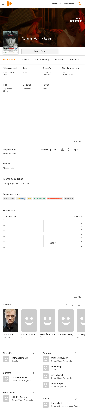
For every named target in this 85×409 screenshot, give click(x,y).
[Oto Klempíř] (66, 383)
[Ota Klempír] (66, 366)
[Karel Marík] (66, 403)
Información (9, 59)
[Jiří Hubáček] (66, 374)
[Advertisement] (42, 119)
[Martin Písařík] (30, 325)
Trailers (25, 59)
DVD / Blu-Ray (42, 59)
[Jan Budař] (12, 325)
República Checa (7, 90)
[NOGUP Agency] (26, 396)
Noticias (59, 59)
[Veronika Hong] (67, 325)
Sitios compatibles (49, 149)
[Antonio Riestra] (26, 377)
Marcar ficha (39, 51)
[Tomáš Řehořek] (26, 357)
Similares (74, 59)
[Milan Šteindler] (49, 325)
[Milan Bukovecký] (66, 357)
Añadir (26, 183)
